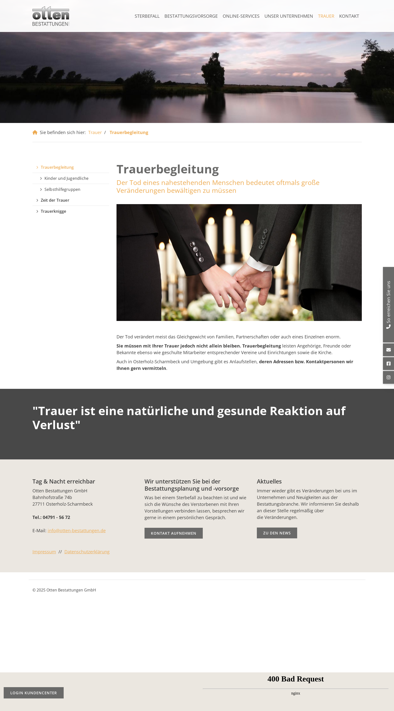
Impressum (44, 552)
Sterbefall (147, 16)
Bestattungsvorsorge (191, 16)
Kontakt (349, 16)
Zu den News (277, 532)
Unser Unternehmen (288, 16)
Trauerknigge (53, 211)
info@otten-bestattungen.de (77, 530)
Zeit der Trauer (55, 200)
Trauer (326, 16)
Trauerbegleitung (129, 132)
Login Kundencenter (33, 692)
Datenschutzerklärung (87, 552)
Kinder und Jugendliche (66, 178)
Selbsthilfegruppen (62, 189)
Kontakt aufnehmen (173, 533)
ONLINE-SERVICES (241, 16)
